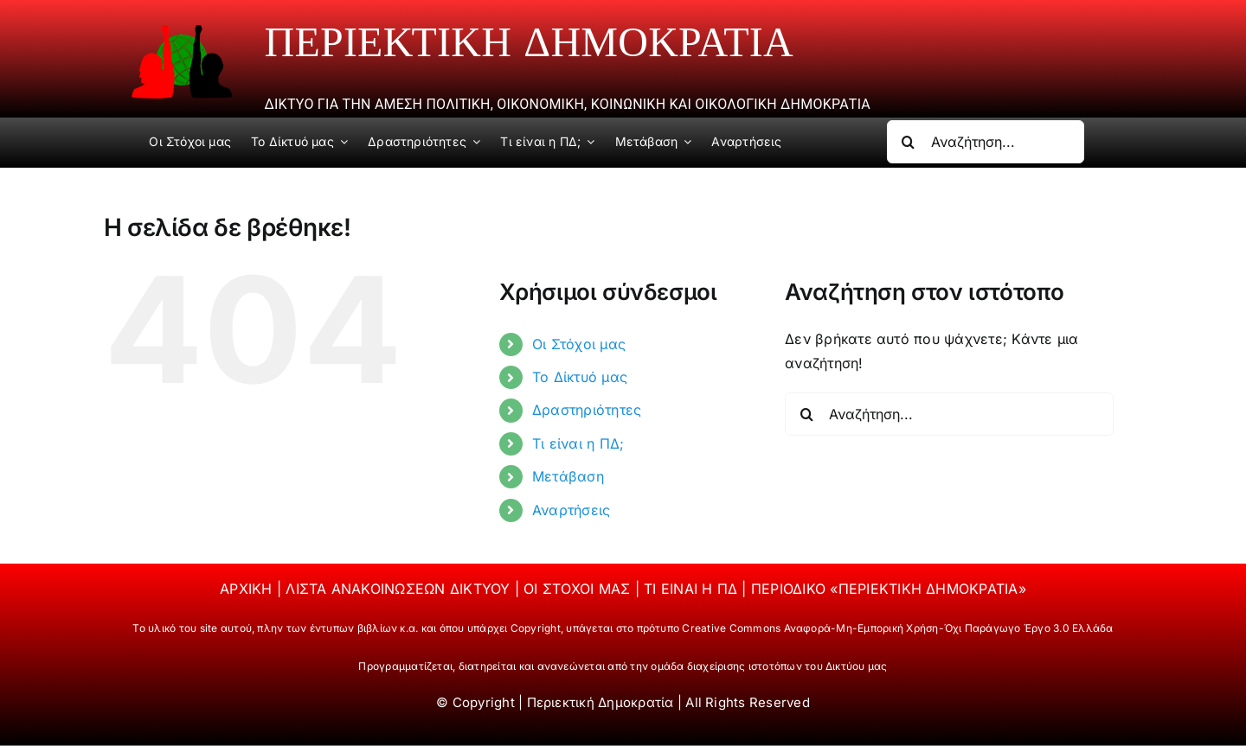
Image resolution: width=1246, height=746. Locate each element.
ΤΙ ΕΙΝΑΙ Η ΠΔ (693, 588)
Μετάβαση (568, 476)
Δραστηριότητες (586, 409)
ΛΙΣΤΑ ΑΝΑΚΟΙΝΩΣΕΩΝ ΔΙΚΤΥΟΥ (400, 588)
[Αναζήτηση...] (985, 141)
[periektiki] (182, 31)
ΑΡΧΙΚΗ (248, 588)
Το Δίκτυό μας (579, 377)
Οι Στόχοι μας (579, 344)
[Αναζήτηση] (908, 141)
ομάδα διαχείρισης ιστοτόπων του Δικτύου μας (769, 666)
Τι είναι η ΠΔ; (578, 443)
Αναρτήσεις (571, 510)
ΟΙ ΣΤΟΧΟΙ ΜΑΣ (578, 588)
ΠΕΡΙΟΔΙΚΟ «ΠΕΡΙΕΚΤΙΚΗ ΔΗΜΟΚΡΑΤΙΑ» (888, 588)
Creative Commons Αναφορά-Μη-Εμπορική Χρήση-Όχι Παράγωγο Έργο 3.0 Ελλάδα (897, 628)
